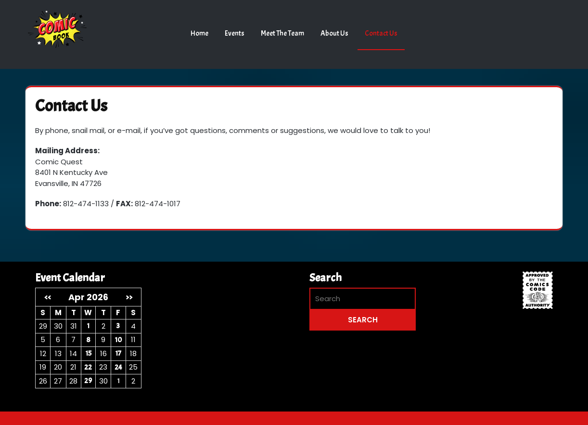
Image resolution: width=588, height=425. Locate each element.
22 (88, 367)
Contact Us (381, 33)
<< (47, 297)
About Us (334, 33)
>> (129, 297)
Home (199, 33)
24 (118, 367)
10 (118, 340)
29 (88, 380)
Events (234, 33)
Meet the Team (282, 33)
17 (118, 353)
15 (88, 353)
